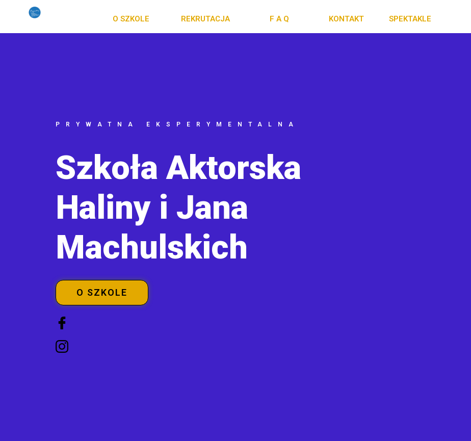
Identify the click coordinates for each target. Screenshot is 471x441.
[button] (131, 19)
